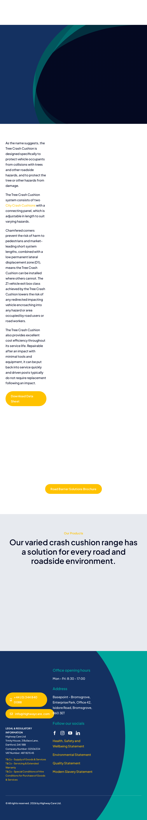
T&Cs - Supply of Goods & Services (26, 759)
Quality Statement (66, 763)
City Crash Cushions (21, 205)
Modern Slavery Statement (72, 772)
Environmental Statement (72, 755)
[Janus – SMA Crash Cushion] (19, 667)
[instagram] (62, 733)
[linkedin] (78, 733)
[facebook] (55, 733)
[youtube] (70, 733)
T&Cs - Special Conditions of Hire (25, 771)
